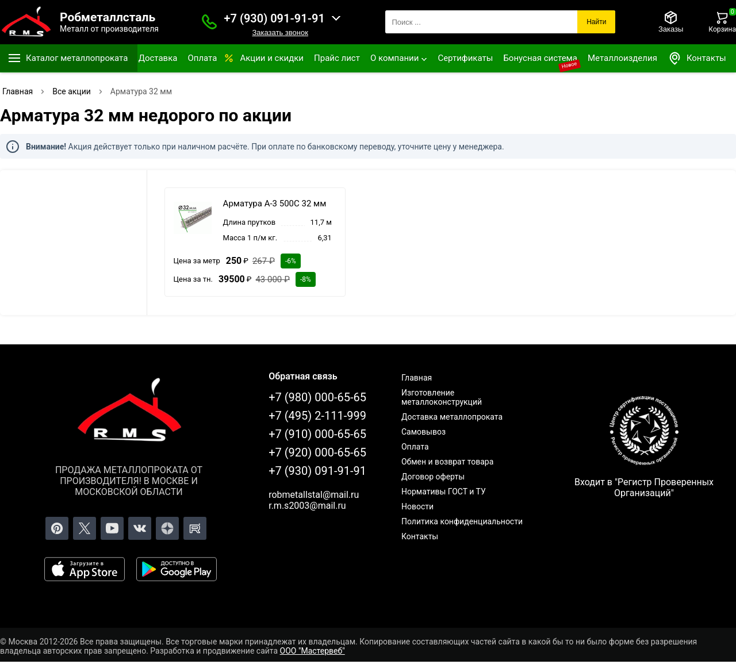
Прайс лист (337, 58)
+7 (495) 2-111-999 (317, 416)
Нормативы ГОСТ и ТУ (443, 491)
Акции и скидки (272, 58)
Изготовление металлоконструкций (441, 397)
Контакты (697, 58)
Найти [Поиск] (596, 22)
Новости (417, 506)
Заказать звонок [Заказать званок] (280, 32)
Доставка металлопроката (452, 416)
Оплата (202, 58)
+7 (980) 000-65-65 (317, 397)
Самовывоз (423, 431)
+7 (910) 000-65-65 (317, 434)
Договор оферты (433, 476)
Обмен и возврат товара (447, 461)
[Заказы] (670, 21)
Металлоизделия (622, 58)
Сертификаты (465, 58)
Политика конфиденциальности (462, 521)
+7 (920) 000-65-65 (317, 452)
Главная (416, 377)
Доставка (158, 58)
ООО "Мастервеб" (312, 650)
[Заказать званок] (209, 21)
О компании (394, 58)
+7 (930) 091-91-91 (274, 18)
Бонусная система (540, 58)
